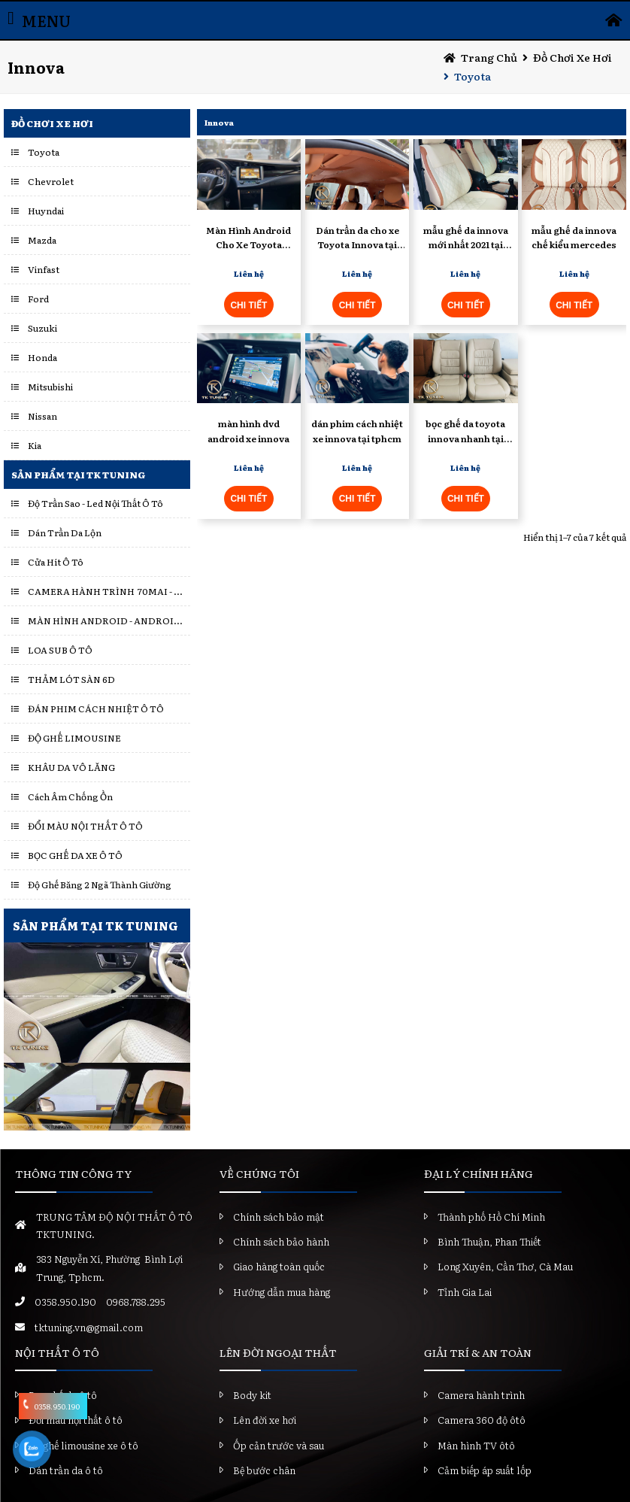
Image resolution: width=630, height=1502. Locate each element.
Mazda (42, 240)
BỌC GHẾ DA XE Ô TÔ (75, 855)
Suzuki (42, 328)
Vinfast (43, 269)
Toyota (472, 75)
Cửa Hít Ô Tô (55, 562)
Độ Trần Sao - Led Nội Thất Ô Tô (95, 503)
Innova (219, 122)
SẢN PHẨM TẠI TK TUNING (95, 925)
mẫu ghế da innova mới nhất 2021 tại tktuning (465, 237)
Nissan (42, 416)
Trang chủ (489, 57)
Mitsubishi (50, 386)
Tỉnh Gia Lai (465, 1292)
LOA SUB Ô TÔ (60, 650)
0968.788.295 (135, 1301)
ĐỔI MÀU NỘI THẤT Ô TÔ (85, 826)
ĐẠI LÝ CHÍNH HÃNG (478, 1173)
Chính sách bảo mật (278, 1216)
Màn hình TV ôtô (476, 1445)
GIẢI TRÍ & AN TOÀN (478, 1352)
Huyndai (46, 210)
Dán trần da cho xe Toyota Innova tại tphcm (357, 237)
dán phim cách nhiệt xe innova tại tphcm (357, 431)
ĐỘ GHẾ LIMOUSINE (74, 738)
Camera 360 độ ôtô (482, 1419)
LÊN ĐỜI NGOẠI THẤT (278, 1352)
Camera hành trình (481, 1395)
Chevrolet (51, 181)
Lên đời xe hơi (264, 1419)
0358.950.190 (65, 1301)
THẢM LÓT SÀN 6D (71, 679)
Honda (42, 357)
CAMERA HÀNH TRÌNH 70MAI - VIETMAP (105, 591)
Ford (38, 298)
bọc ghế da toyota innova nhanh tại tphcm (465, 431)
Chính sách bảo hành (281, 1241)
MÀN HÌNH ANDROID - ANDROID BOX (105, 620)
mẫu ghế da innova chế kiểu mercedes (574, 237)
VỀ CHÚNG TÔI (259, 1173)
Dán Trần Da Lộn (64, 532)
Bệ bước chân (264, 1470)
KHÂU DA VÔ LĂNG (71, 767)
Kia (34, 445)
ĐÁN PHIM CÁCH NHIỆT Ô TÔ (96, 708)
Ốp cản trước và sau (278, 1445)
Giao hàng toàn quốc (279, 1266)
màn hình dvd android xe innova (248, 431)
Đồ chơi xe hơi (572, 57)
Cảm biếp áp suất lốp (485, 1470)
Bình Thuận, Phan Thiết (489, 1241)
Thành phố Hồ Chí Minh (491, 1216)
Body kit (252, 1395)
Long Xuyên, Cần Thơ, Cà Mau (505, 1266)
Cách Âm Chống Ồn (70, 796)
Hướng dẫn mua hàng (281, 1292)
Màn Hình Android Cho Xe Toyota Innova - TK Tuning (248, 237)
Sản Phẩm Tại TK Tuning (78, 474)
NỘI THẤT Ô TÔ (57, 1352)
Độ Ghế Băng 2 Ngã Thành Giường (99, 884)
